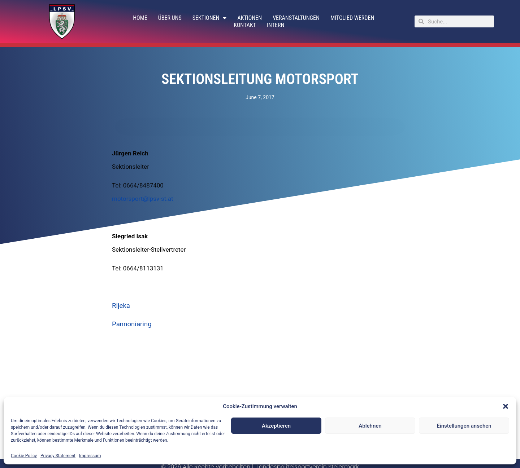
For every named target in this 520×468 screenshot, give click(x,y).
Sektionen (209, 18)
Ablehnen (370, 426)
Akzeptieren (276, 426)
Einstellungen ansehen (464, 426)
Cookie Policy (24, 455)
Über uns (170, 17)
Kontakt (245, 25)
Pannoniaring (132, 324)
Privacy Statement (57, 455)
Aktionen (249, 17)
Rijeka (121, 306)
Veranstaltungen (296, 17)
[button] (505, 406)
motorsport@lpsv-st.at (142, 198)
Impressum (90, 455)
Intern (275, 25)
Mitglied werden (352, 17)
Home (140, 17)
